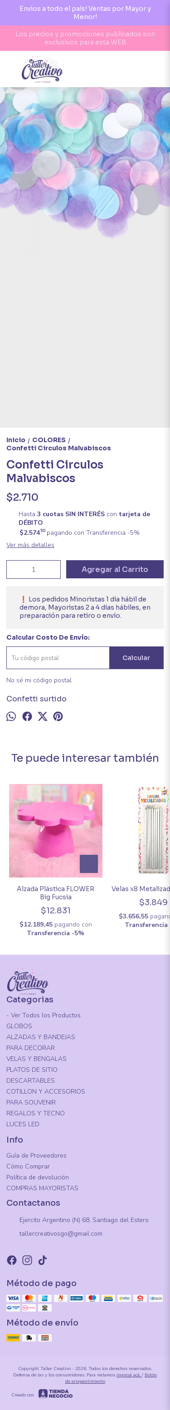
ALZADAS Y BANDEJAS (40, 1037)
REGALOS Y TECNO (35, 1113)
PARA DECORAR (30, 1048)
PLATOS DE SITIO (32, 1069)
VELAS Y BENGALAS (36, 1059)
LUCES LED (22, 1124)
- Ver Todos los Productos (43, 1015)
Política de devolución (37, 1177)
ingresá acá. (129, 1375)
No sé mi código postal (39, 680)
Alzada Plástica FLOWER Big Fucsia (55, 893)
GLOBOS (19, 1026)
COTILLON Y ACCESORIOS (45, 1091)
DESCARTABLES (30, 1080)
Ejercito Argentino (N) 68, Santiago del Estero (77, 1220)
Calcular (136, 658)
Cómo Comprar (28, 1166)
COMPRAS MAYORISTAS (42, 1188)
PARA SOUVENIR (31, 1102)
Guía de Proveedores (36, 1155)
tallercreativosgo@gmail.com (54, 1234)
